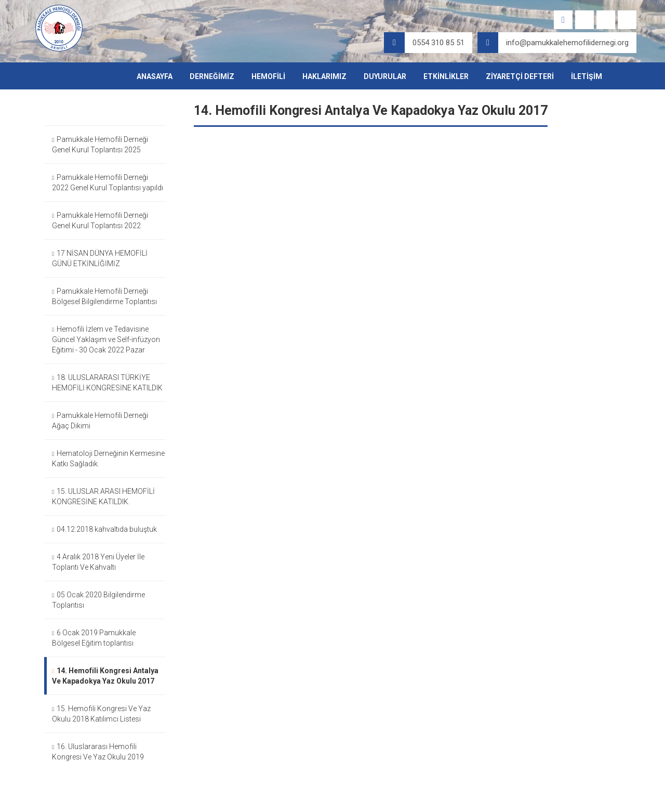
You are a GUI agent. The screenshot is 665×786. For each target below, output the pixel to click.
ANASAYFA (154, 76)
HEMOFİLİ (268, 76)
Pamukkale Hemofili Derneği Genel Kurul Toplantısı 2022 (100, 220)
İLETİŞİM (586, 76)
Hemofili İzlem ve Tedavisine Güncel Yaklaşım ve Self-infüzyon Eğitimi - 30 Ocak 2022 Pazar (106, 339)
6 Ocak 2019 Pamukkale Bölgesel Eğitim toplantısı (94, 637)
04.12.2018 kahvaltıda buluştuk (104, 529)
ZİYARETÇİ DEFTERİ (520, 76)
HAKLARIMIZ (324, 76)
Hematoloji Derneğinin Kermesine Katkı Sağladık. (108, 458)
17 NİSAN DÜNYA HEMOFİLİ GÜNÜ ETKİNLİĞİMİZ (100, 258)
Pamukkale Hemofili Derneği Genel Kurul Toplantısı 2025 (100, 144)
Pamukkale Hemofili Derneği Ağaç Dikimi (100, 420)
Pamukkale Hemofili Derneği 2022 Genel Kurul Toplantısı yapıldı (107, 182)
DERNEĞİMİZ (212, 76)
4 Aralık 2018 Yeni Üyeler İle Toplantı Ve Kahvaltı (98, 562)
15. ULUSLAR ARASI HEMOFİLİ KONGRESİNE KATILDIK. (103, 496)
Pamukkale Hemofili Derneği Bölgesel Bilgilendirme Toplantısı (104, 296)
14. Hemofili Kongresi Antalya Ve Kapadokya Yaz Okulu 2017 (105, 675)
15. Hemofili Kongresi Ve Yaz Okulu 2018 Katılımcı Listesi (101, 713)
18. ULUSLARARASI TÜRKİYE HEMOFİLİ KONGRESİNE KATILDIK (107, 382)
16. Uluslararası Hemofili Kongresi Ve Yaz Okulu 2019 (98, 751)
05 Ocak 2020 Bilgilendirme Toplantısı (98, 600)
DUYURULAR (385, 76)
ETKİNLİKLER (446, 76)
